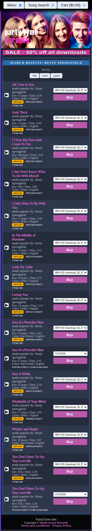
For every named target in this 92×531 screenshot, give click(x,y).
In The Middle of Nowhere (23, 237)
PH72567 (30, 161)
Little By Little (22, 267)
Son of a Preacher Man (28, 322)
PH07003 (30, 339)
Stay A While (21, 374)
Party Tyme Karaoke (34, 367)
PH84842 (30, 419)
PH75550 (30, 284)
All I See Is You (23, 85)
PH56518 (30, 446)
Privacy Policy (61, 525)
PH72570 (30, 256)
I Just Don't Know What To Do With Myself (28, 174)
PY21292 (16, 510)
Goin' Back (19, 112)
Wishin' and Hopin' (25, 429)
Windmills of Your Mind (29, 401)
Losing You (20, 295)
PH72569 (30, 225)
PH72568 (30, 193)
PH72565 (30, 102)
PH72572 (30, 312)
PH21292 (30, 478)
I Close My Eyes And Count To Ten (27, 142)
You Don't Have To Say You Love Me (28, 459)
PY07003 (16, 367)
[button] (13, 5)
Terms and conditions (35, 525)
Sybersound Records (54, 522)
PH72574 (30, 391)
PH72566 (30, 129)
